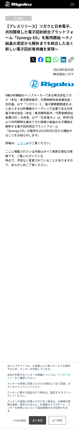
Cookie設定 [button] (19, 420)
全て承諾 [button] (37, 420)
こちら (21, 143)
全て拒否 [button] (57, 420)
